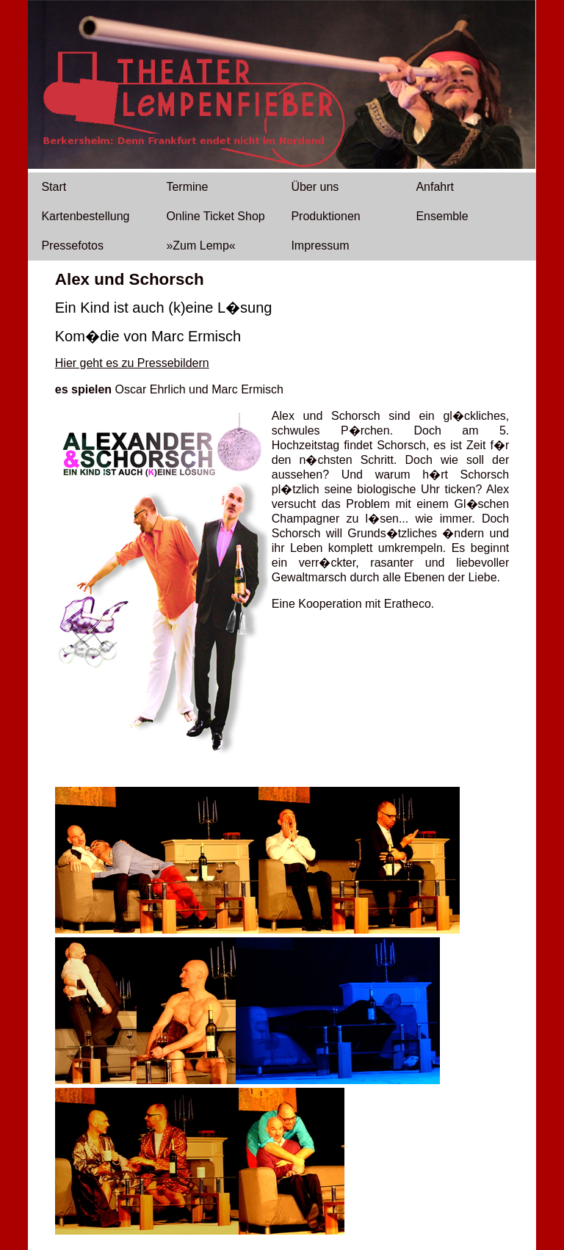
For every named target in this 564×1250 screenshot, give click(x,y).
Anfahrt (435, 187)
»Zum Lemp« (200, 245)
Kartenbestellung (85, 216)
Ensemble (442, 216)
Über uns (315, 187)
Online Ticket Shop (215, 216)
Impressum (320, 245)
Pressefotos (72, 245)
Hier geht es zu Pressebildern (132, 363)
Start (53, 187)
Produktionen (325, 216)
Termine (187, 187)
